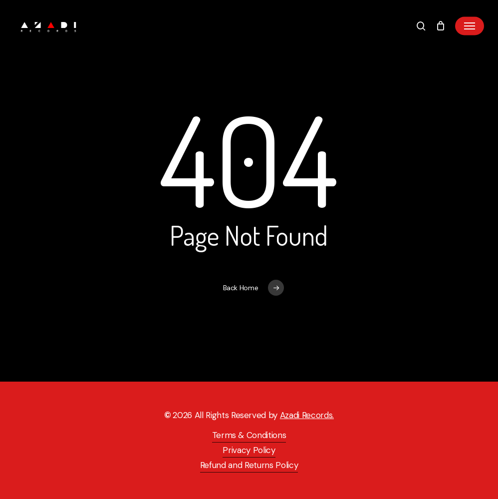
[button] (469, 26)
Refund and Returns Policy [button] (249, 465)
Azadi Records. (307, 415)
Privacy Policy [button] (249, 450)
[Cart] (440, 26)
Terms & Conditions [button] (249, 435)
